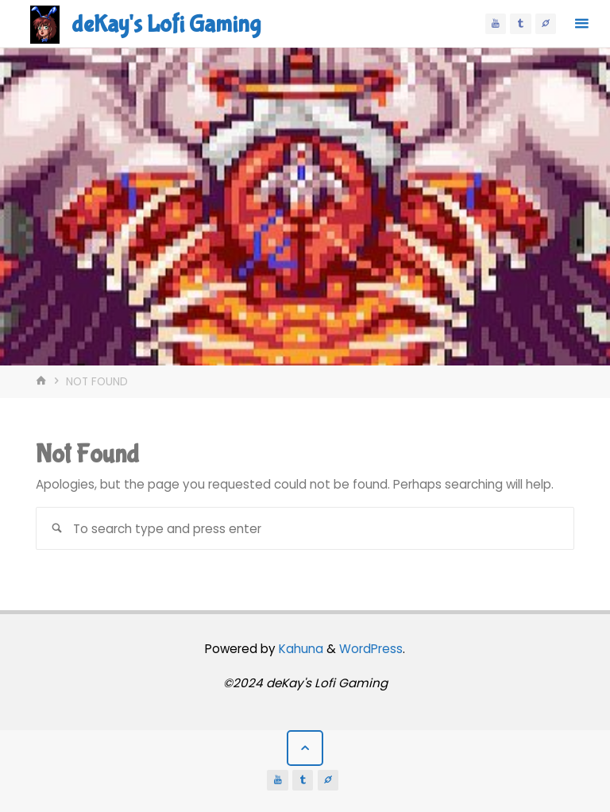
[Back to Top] (305, 748)
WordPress (371, 648)
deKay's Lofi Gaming (166, 24)
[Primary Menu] (581, 24)
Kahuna (299, 648)
